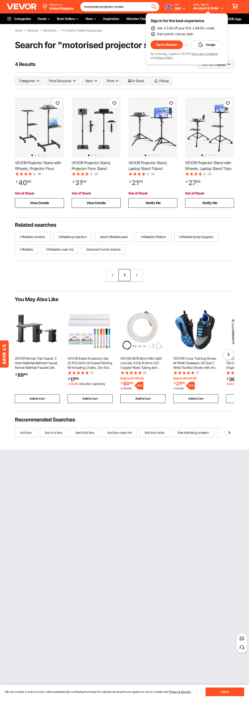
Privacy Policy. (164, 57)
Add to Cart (37, 398)
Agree (225, 692)
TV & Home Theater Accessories (81, 30)
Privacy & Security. (180, 692)
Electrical (32, 30)
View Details (39, 203)
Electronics (49, 30)
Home (18, 30)
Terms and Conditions (204, 54)
